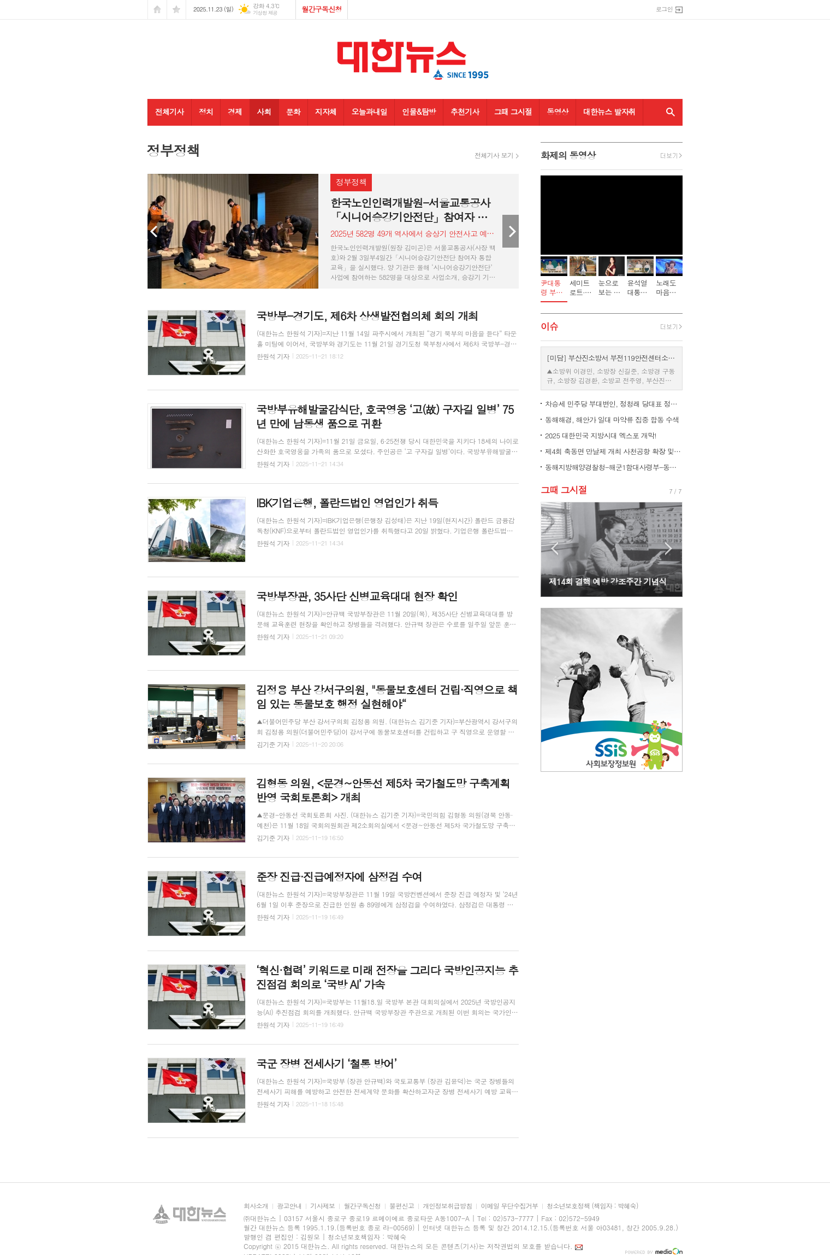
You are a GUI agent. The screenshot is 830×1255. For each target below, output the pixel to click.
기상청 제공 (265, 12)
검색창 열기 (668, 112)
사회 (264, 111)
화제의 (568, 155)
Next (510, 231)
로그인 (664, 9)
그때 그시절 (513, 111)
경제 (235, 111)
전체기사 (169, 111)
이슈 (549, 326)
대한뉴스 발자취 (609, 111)
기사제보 (322, 1206)
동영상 (557, 111)
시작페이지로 (157, 9)
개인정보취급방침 (447, 1206)
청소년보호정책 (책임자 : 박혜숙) (592, 1206)
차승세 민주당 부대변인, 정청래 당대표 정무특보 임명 (614, 403)
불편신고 (401, 1206)
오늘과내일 (369, 111)
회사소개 (256, 1206)
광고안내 (289, 1206)
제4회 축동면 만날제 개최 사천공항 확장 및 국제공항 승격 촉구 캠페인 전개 (614, 451)
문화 (293, 111)
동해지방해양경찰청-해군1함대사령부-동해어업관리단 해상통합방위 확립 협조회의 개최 (614, 467)
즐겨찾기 (176, 9)
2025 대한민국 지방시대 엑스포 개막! (600, 435)
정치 (206, 111)
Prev (155, 231)
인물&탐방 (419, 111)
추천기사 (464, 111)
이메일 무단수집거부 (509, 1206)
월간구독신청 (321, 9)
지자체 (325, 111)
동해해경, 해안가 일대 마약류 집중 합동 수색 (612, 419)
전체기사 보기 (494, 155)
